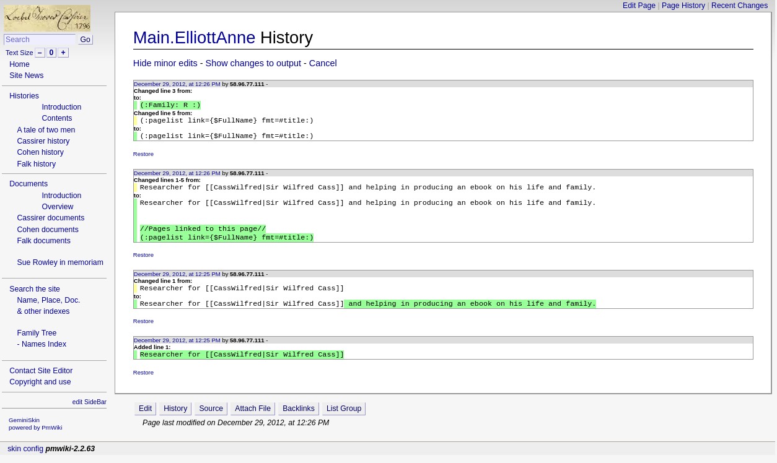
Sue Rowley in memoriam (60, 262)
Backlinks (299, 423)
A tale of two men (46, 130)
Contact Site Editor (40, 370)
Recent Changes (739, 5)
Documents (28, 184)
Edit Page (639, 5)
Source (211, 423)
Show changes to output (253, 63)
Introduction (61, 107)
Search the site (34, 289)
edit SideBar (89, 402)
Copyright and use (40, 382)
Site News (26, 75)
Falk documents (43, 240)
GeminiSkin (24, 420)
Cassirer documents (50, 218)
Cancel (323, 63)
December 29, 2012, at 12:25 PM (177, 285)
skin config (25, 456)
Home (19, 64)
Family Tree (36, 333)
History (175, 423)
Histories (24, 96)
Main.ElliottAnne (194, 37)
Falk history (36, 164)
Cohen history (40, 152)
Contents (57, 118)
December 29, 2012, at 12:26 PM (177, 83)
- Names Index (41, 344)
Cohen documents (47, 229)
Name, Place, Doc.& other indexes (48, 306)
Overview (57, 206)
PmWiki (52, 427)
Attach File (253, 423)
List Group (344, 423)
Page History (683, 5)
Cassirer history (43, 141)
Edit (145, 423)
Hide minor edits (165, 63)
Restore (143, 157)
